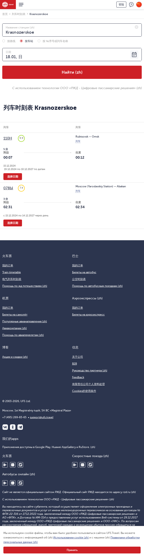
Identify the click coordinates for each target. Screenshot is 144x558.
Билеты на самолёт (14, 314)
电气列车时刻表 (11, 279)
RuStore (20, 465)
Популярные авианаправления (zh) (24, 321)
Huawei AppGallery (12, 465)
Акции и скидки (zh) (15, 356)
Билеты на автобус (84, 272)
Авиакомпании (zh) (14, 328)
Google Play (5, 465)
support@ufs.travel (41, 417)
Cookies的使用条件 (84, 391)
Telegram (20, 427)
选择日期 (12, 176)
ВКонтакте (5, 427)
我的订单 (7, 265)
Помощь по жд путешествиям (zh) (24, 286)
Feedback (78, 377)
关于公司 (77, 356)
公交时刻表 (79, 279)
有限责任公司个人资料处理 (88, 384)
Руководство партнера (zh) (89, 370)
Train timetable (11, 272)
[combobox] (72, 30)
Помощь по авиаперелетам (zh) (23, 335)
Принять (72, 550)
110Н (7, 138)
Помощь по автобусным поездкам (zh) (97, 286)
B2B (74, 363)
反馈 (131, 4)
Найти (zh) (72, 72)
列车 (78, 141)
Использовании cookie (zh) (71, 537)
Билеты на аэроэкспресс (88, 314)
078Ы (8, 188)
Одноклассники (13, 427)
